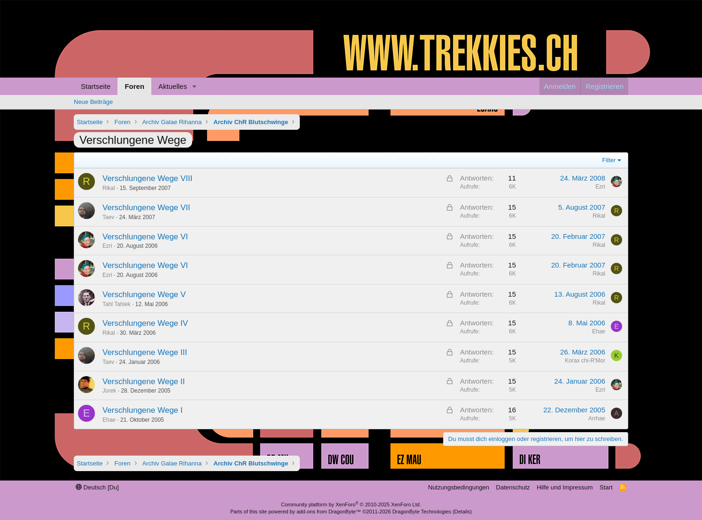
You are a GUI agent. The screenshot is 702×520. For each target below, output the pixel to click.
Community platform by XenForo (351, 504)
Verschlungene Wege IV (145, 323)
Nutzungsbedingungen (458, 487)
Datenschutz (513, 487)
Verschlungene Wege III (144, 352)
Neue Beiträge (93, 101)
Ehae (598, 331)
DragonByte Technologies (421, 511)
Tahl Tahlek (116, 304)
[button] (194, 86)
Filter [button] (609, 160)
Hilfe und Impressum (565, 487)
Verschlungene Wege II (143, 381)
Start (606, 487)
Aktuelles (172, 86)
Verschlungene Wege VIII (147, 178)
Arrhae (596, 418)
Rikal (108, 188)
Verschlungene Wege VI (145, 236)
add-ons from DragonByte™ (328, 511)
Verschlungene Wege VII (146, 207)
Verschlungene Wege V (144, 294)
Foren (134, 86)
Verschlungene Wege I (142, 410)
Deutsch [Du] (97, 487)
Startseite (95, 86)
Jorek (109, 390)
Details (462, 511)
